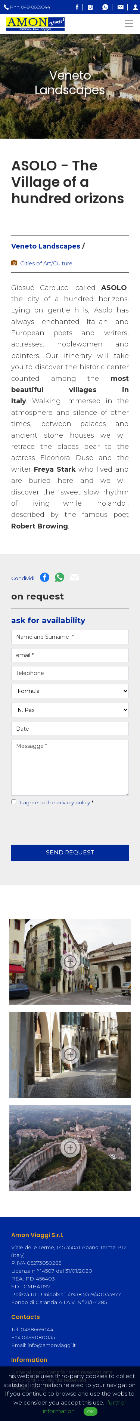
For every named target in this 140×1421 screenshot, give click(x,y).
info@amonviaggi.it (52, 1345)
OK (90, 1411)
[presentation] (55, 821)
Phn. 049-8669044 (27, 7)
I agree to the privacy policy (55, 802)
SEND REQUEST (70, 852)
